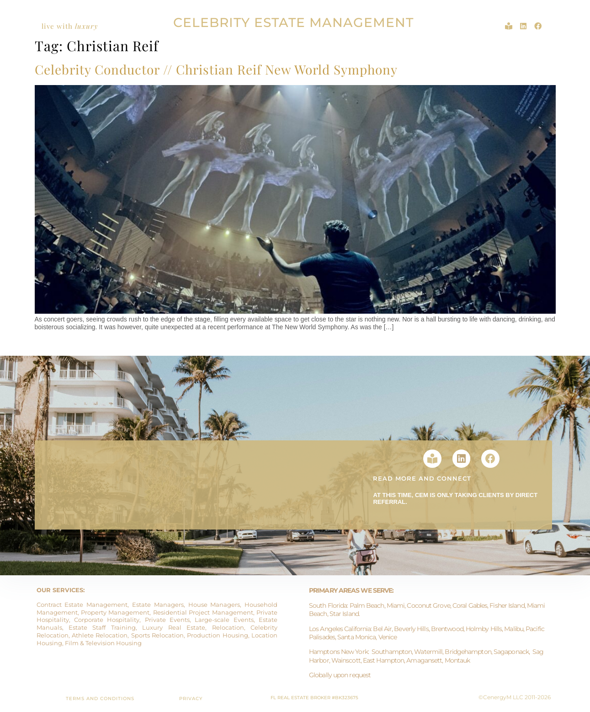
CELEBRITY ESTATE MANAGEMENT (293, 22)
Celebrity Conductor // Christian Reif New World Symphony (216, 69)
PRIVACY (190, 698)
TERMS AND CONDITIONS (100, 698)
